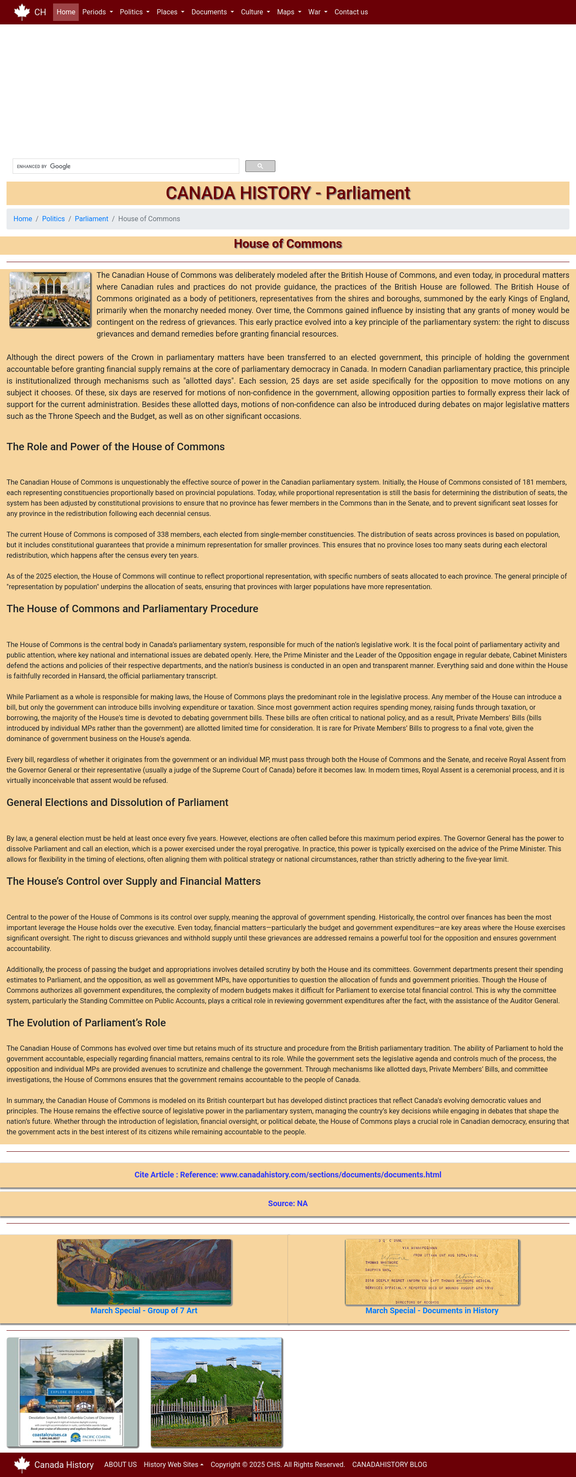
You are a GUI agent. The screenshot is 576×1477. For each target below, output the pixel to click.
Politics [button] (132, 12)
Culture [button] (253, 12)
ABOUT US (120, 1464)
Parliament (91, 219)
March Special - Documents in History (432, 1310)
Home (68, 11)
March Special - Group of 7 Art (144, 1310)
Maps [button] (286, 12)
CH (40, 12)
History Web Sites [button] (171, 1464)
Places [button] (168, 12)
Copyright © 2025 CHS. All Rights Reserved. (278, 1464)
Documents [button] (210, 12)
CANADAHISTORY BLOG (389, 1464)
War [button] (315, 12)
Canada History (64, 1465)
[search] (125, 166)
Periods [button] (94, 12)
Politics (53, 219)
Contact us (351, 12)
